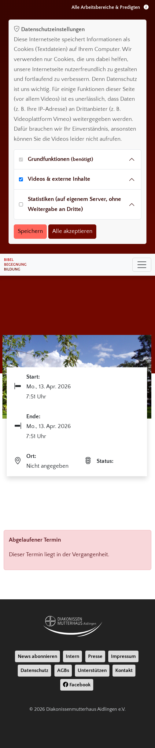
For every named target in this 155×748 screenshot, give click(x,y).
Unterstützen (92, 670)
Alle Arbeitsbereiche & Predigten (110, 7)
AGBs (63, 670)
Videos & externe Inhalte (59, 179)
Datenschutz (34, 670)
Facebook (76, 685)
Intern (72, 656)
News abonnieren (37, 656)
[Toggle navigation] (141, 265)
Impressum (123, 656)
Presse (95, 656)
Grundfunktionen (60, 159)
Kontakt (124, 670)
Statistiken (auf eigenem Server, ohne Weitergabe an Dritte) (74, 204)
